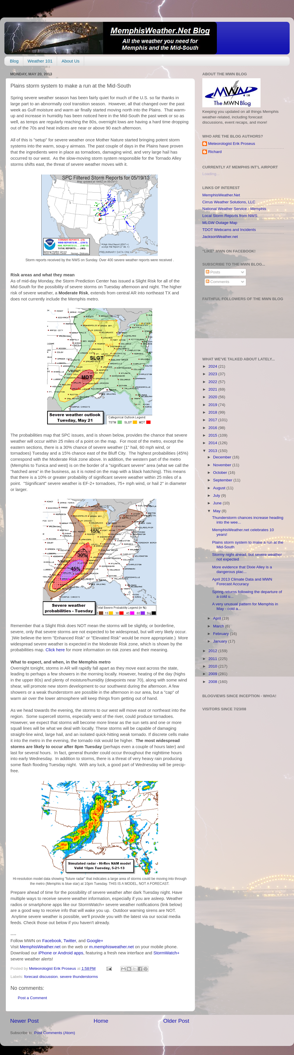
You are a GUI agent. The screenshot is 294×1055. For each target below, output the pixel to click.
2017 (213, 420)
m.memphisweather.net (111, 946)
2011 (213, 659)
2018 (213, 412)
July (217, 495)
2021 (213, 389)
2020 (213, 397)
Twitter (69, 940)
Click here (55, 649)
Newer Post (24, 1021)
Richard (215, 152)
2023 (213, 374)
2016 (213, 428)
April (217, 618)
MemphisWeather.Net (221, 195)
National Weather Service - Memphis (234, 209)
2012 (213, 651)
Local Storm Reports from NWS (229, 216)
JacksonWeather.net (220, 236)
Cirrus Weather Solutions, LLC (228, 202)
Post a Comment (32, 998)
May (217, 511)
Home (101, 1021)
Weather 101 (40, 60)
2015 (213, 435)
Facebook (51, 940)
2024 (213, 366)
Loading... (210, 174)
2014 (213, 443)
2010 (213, 666)
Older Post (176, 1021)
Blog (14, 60)
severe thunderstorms (79, 976)
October (220, 472)
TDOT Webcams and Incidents (229, 229)
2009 (213, 674)
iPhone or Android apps (60, 953)
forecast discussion (41, 976)
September (223, 480)
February (221, 633)
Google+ (95, 940)
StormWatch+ (166, 953)
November (222, 465)
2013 (213, 451)
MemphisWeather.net (40, 946)
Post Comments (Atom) (54, 1033)
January (220, 641)
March (219, 626)
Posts (213, 272)
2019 (213, 405)
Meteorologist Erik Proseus (231, 143)
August (219, 488)
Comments (217, 282)
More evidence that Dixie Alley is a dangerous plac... (242, 569)
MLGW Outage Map (219, 222)
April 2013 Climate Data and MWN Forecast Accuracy (242, 581)
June (218, 503)
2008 (213, 681)
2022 (213, 382)
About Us (70, 60)
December (222, 457)
